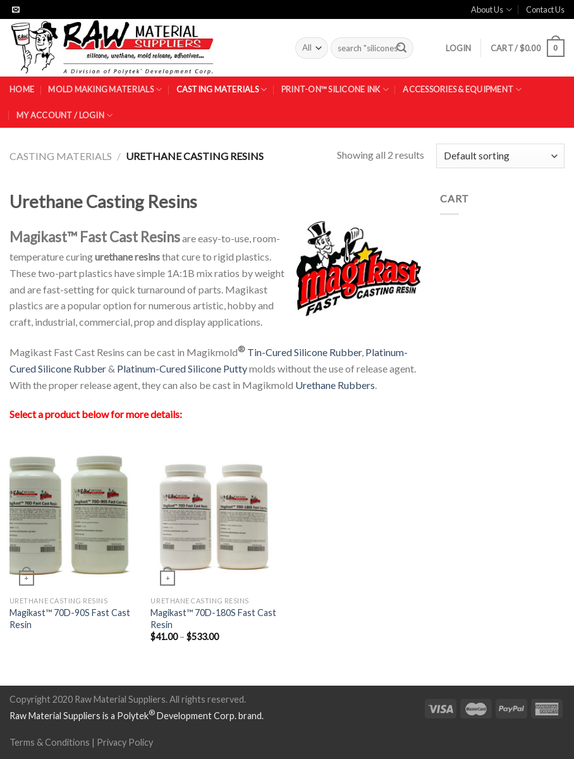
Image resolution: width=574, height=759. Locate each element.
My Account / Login (64, 115)
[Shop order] (500, 156)
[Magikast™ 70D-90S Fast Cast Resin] (73, 512)
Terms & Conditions (49, 742)
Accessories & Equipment (462, 89)
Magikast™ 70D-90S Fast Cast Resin (69, 618)
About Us (491, 10)
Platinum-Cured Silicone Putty (182, 368)
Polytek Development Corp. (176, 715)
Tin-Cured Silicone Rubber (304, 352)
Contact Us (545, 9)
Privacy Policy (125, 742)
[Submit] (401, 48)
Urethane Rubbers (335, 385)
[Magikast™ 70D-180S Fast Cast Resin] (214, 512)
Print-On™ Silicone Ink (335, 89)
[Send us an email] (16, 10)
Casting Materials (221, 89)
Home (21, 89)
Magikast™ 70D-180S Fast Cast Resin (213, 618)
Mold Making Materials (105, 89)
